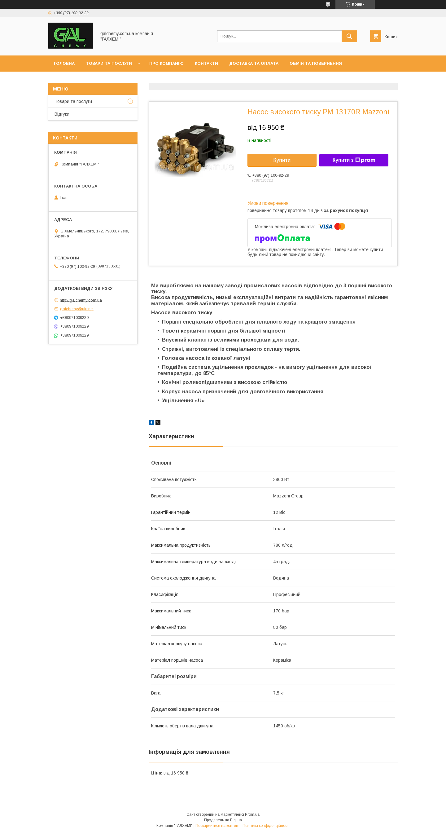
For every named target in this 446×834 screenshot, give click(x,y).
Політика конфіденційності (266, 825)
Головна (64, 63)
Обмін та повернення (316, 63)
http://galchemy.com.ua (81, 300)
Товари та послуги (109, 63)
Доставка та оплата (253, 63)
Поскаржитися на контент (217, 825)
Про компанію (166, 63)
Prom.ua (252, 814)
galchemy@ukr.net (77, 309)
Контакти (206, 63)
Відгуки (62, 114)
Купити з (353, 160)
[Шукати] (349, 36)
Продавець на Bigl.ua (223, 820)
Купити (282, 160)
